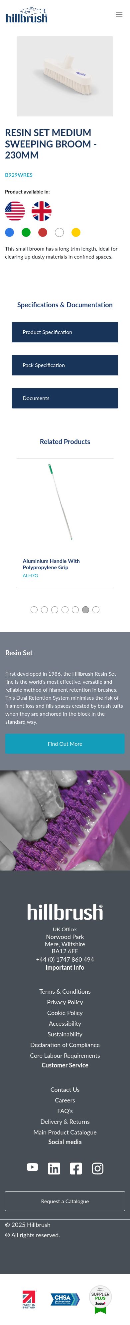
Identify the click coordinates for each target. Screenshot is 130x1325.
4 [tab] (65, 609)
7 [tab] (95, 609)
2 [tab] (44, 609)
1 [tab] (34, 609)
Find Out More (65, 743)
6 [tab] (85, 609)
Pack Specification (44, 365)
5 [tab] (75, 609)
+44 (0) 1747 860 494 (65, 959)
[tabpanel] (65, 523)
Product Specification (47, 332)
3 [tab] (54, 609)
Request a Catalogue (65, 1201)
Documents (36, 398)
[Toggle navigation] (122, 14)
